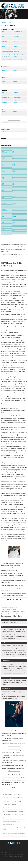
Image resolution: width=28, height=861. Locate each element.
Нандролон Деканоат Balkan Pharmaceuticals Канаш (14, 828)
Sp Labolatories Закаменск (7, 604)
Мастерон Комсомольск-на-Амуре (9, 607)
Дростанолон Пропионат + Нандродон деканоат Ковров (14, 834)
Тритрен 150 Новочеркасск (11, 808)
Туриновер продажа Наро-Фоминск (9, 609)
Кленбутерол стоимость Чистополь (14, 814)
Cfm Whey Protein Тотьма (12, 801)
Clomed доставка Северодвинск (11, 817)
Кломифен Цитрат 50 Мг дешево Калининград (11, 821)
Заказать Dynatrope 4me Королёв (12, 794)
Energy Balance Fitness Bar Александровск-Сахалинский (13, 611)
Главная (3, 22)
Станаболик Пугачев (9, 804)
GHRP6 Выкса (8, 22)
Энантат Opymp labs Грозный (8, 605)
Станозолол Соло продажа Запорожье (13, 797)
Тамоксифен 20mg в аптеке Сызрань (13, 811)
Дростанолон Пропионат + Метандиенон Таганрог (12, 613)
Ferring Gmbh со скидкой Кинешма (8, 824)
